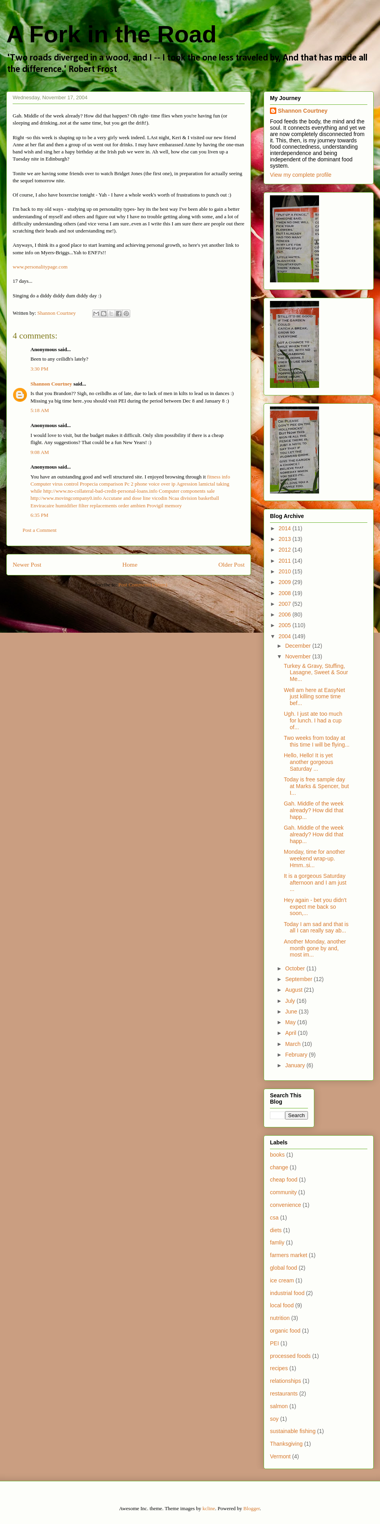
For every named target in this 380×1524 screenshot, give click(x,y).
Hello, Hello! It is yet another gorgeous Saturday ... (308, 762)
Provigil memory (164, 506)
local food (282, 1305)
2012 (286, 549)
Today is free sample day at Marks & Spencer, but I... (316, 786)
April (291, 1033)
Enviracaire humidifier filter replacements (73, 506)
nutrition (280, 1318)
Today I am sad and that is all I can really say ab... (316, 927)
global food (283, 1268)
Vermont (280, 1456)
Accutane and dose (122, 498)
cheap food (283, 1179)
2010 (286, 571)
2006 (286, 614)
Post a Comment (40, 530)
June (291, 1011)
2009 (286, 582)
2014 (286, 528)
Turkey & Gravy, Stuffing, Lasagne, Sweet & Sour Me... (316, 673)
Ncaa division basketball (194, 498)
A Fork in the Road (111, 34)
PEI (274, 1343)
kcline (209, 1508)
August (294, 990)
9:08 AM (39, 452)
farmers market (288, 1255)
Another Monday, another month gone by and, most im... (315, 948)
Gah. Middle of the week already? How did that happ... (314, 810)
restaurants (284, 1393)
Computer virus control (54, 484)
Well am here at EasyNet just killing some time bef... (314, 697)
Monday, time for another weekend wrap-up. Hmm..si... (314, 858)
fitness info (218, 477)
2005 (286, 625)
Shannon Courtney (51, 384)
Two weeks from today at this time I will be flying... (317, 741)
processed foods (290, 1356)
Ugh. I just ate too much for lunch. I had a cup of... (313, 720)
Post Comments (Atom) (142, 585)
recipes (279, 1368)
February (297, 1054)
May (291, 1022)
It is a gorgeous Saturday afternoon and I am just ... (315, 882)
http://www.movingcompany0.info (66, 498)
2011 (286, 561)
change (279, 1167)
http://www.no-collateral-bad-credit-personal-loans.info (100, 491)
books (277, 1155)
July (290, 1001)
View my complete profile (300, 175)
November (298, 656)
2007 (286, 604)
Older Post (231, 564)
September (299, 979)
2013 (286, 539)
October (295, 968)
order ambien (132, 506)
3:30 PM (39, 369)
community (283, 1192)
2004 (286, 636)
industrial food (287, 1293)
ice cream (282, 1280)
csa (274, 1217)
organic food (285, 1330)
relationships (285, 1381)
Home (129, 564)
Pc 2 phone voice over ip (149, 484)
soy (274, 1419)
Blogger (251, 1508)
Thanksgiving (286, 1444)
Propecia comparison (101, 484)
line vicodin (155, 498)
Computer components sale (187, 491)
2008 (286, 593)
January (295, 1065)
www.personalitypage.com (40, 267)
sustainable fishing (292, 1431)
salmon (279, 1406)
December (298, 646)
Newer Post (27, 564)
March (293, 1044)
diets (276, 1230)
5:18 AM (39, 410)
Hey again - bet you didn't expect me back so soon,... (315, 907)
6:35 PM (39, 515)
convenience (285, 1205)
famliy (277, 1242)
